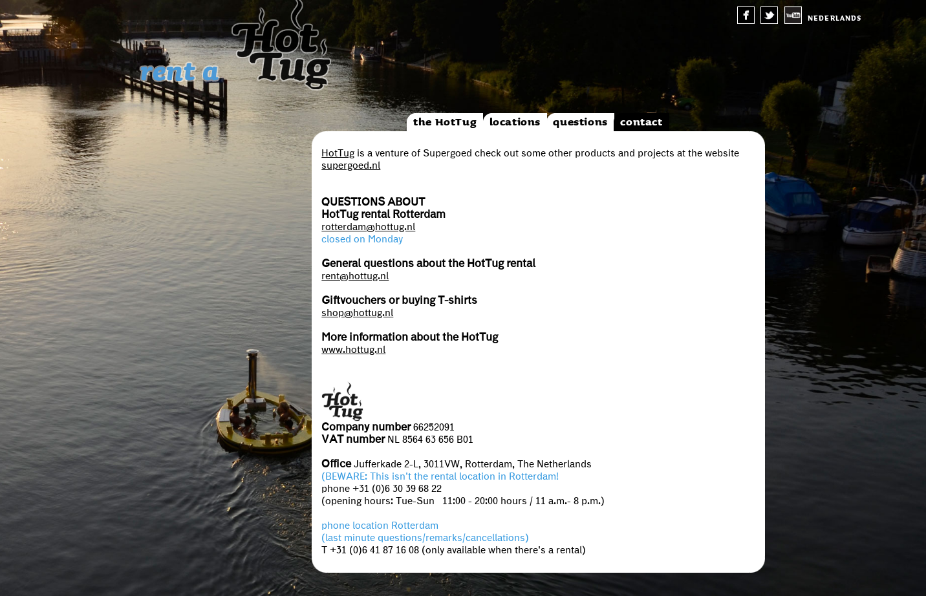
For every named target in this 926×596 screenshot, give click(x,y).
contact (641, 122)
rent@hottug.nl (355, 276)
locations (515, 122)
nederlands (834, 18)
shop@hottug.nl (357, 313)
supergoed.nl (350, 165)
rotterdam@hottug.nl (368, 227)
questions (580, 122)
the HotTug (445, 122)
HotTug (337, 153)
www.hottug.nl (353, 350)
